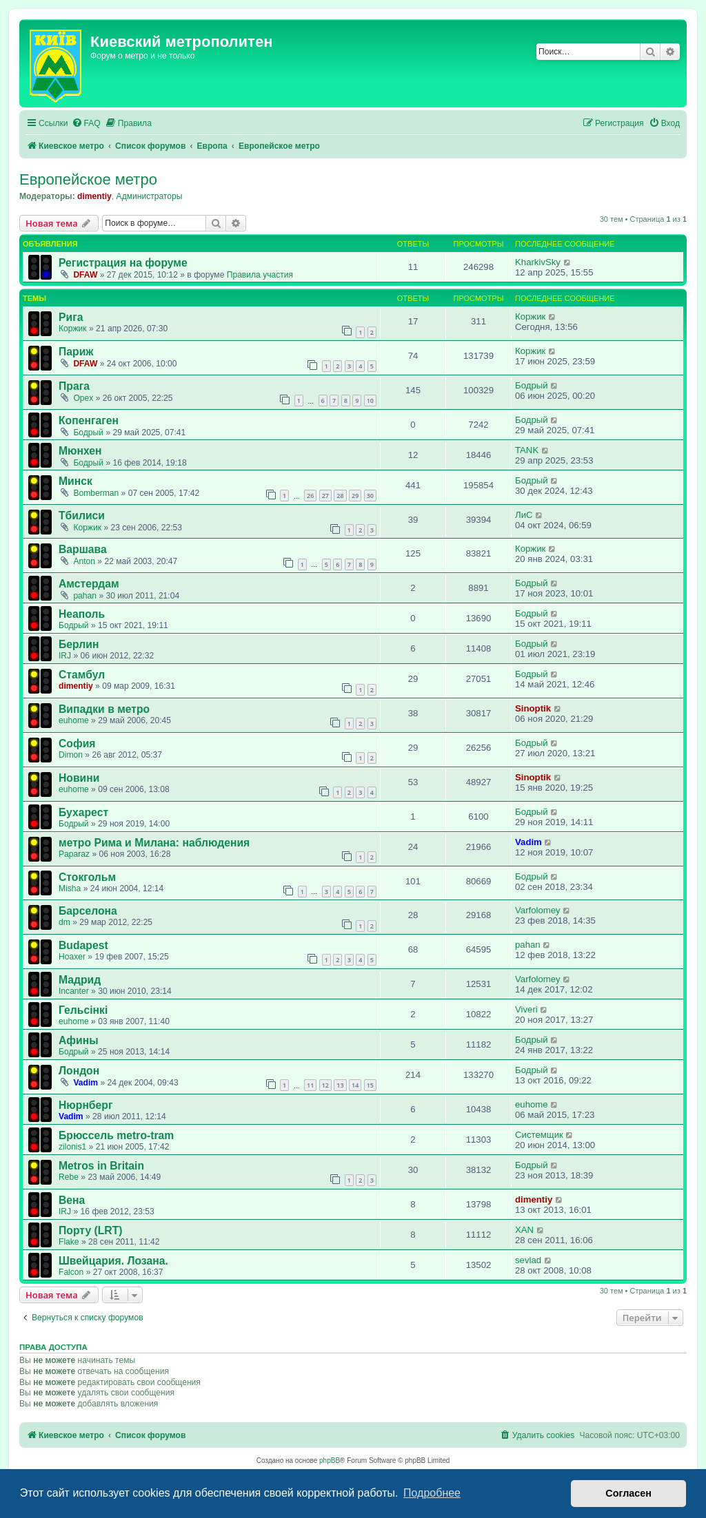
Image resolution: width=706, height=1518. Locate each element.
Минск (75, 481)
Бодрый (531, 385)
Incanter (74, 991)
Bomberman (96, 493)
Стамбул (82, 674)
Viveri (526, 1009)
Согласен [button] (628, 1493)
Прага (74, 386)
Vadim (528, 842)
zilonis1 (72, 1147)
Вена (72, 1200)
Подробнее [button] (432, 1493)
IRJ (65, 656)
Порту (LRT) (91, 1230)
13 (339, 1085)
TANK (526, 450)
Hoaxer (72, 956)
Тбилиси (82, 515)
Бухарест (83, 812)
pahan (85, 596)
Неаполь (82, 614)
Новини (79, 778)
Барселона (88, 911)
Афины (79, 1040)
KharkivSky (538, 262)
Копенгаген (89, 420)
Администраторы (150, 196)
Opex (83, 398)
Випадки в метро (104, 709)
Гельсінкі (83, 1010)
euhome (74, 720)
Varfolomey (538, 910)
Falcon (71, 1272)
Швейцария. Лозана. (113, 1261)
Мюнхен (80, 451)
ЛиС (524, 515)
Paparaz (74, 854)
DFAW (85, 275)
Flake (69, 1242)
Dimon (71, 755)
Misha (70, 888)
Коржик (73, 328)
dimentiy (94, 196)
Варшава (83, 549)
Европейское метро (88, 179)
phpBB (329, 1460)
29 (355, 495)
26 (310, 495)
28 (339, 495)
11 (310, 1085)
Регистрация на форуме (123, 263)
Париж (76, 351)
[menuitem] (86, 123)
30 (370, 495)
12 (325, 1085)
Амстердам (89, 584)
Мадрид (80, 980)
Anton (84, 561)
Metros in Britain (101, 1166)
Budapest (83, 945)
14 (355, 1085)
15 (370, 1085)
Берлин (79, 644)
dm (64, 922)
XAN (524, 1230)
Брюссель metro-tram (116, 1135)
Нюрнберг (85, 1105)
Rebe (69, 1177)
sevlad (528, 1260)
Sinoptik (533, 708)
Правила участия (260, 275)
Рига (71, 317)
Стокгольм (87, 877)
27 (325, 495)
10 (370, 400)
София (77, 743)
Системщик (539, 1135)
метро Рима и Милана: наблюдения (154, 843)
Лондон (79, 1071)
